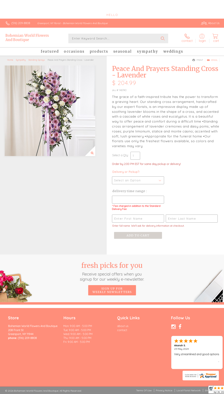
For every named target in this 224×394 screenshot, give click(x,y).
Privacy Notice (164, 390)
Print (197, 60)
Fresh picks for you (112, 271)
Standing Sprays (36, 59)
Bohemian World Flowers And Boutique (27, 37)
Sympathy (21, 59)
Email (212, 60)
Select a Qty (120, 155)
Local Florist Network (189, 390)
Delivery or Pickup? (125, 171)
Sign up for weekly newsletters (112, 290)
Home (10, 59)
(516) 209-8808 (20, 23)
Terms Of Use (144, 390)
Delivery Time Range (129, 191)
